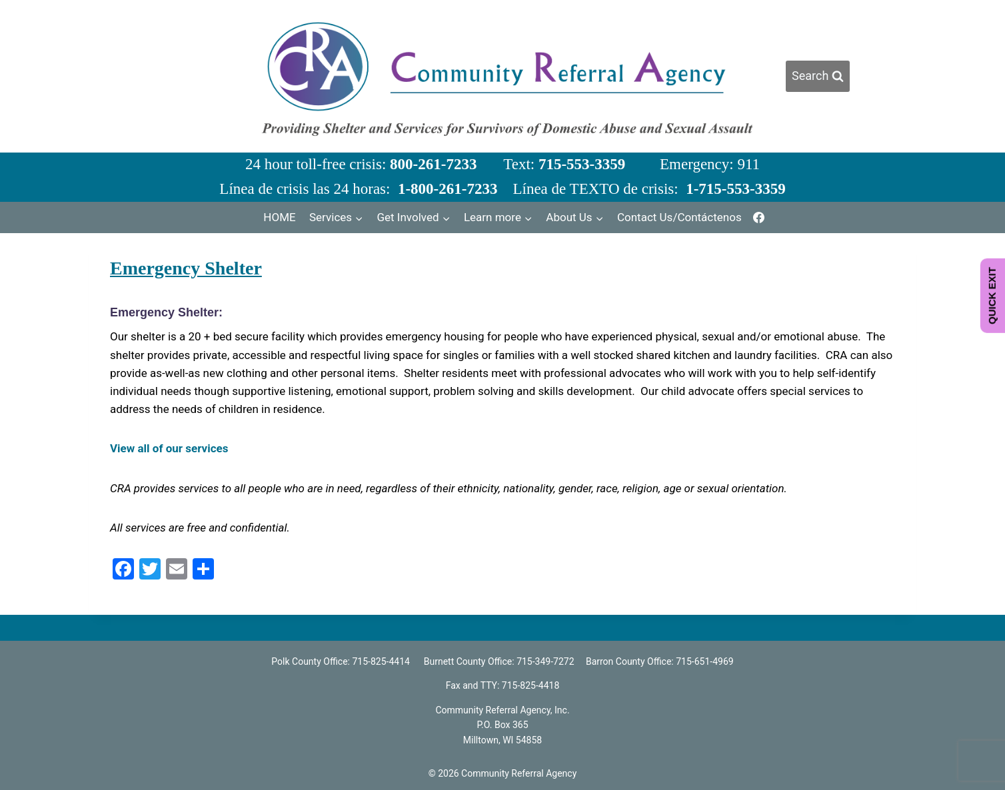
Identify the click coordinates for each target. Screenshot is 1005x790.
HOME (279, 217)
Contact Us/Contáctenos (679, 217)
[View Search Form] (818, 76)
